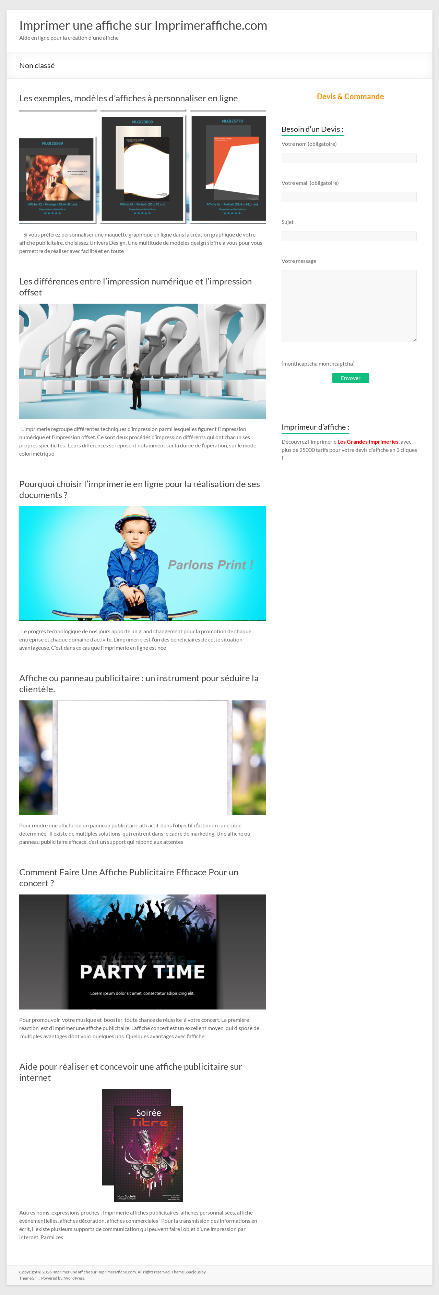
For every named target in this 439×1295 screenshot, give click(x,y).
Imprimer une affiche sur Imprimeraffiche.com (143, 25)
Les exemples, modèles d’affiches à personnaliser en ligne (129, 97)
